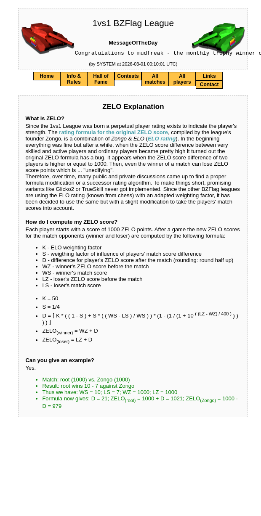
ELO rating (162, 140)
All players (182, 80)
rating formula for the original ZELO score (113, 133)
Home (46, 77)
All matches (155, 80)
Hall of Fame (101, 80)
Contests (127, 77)
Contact (209, 86)
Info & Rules (74, 80)
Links (209, 77)
